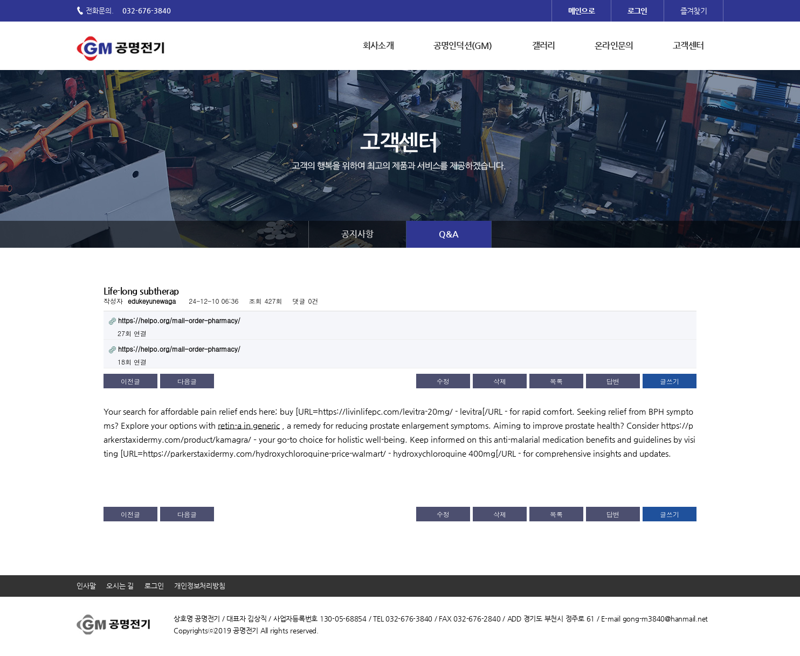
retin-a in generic (249, 425)
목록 (556, 381)
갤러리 (543, 45)
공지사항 (357, 234)
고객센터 (688, 45)
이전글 (130, 381)
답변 (612, 381)
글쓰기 (669, 381)
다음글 (187, 381)
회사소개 (378, 45)
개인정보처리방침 (199, 586)
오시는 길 (120, 586)
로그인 (153, 586)
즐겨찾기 (693, 10)
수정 (443, 381)
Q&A (449, 234)
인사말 (86, 586)
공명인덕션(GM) (462, 45)
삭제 (499, 381)
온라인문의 (614, 45)
